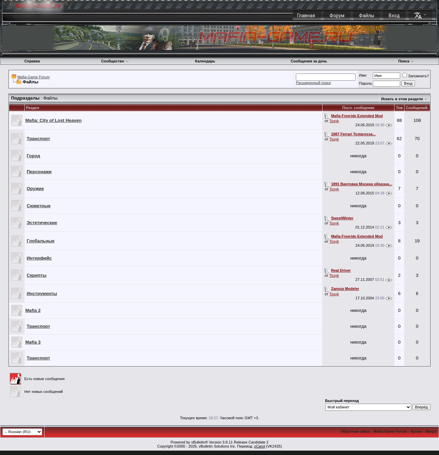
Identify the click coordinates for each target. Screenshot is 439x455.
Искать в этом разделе (402, 99)
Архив (416, 431)
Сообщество (115, 61)
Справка (32, 61)
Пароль (365, 83)
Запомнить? (416, 76)
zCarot (259, 446)
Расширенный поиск (313, 83)
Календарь (205, 61)
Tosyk (334, 121)
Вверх (431, 431)
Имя (362, 75)
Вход (394, 15)
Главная (306, 15)
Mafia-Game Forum (34, 77)
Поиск (406, 61)
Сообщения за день (309, 61)
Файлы (366, 15)
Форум (337, 15)
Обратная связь (355, 431)
